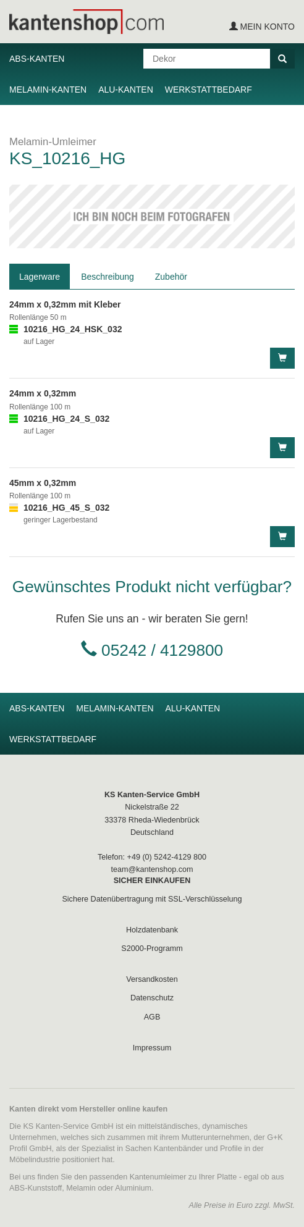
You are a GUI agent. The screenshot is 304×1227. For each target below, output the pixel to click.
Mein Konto (262, 26)
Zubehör (171, 277)
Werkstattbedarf (208, 89)
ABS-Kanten (36, 59)
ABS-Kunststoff (35, 1188)
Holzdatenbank (152, 930)
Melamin (81, 1188)
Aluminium (133, 1188)
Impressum (152, 1048)
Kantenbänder (178, 1148)
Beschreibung (107, 277)
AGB (152, 1017)
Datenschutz (152, 998)
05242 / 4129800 (162, 650)
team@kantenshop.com (152, 869)
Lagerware (39, 277)
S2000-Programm (151, 948)
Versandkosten (151, 979)
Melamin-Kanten (48, 89)
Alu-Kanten (125, 89)
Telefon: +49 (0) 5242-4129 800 (152, 857)
